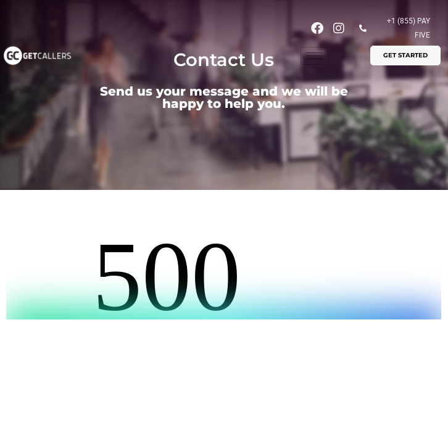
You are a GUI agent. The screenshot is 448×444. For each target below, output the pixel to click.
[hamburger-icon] (314, 56)
